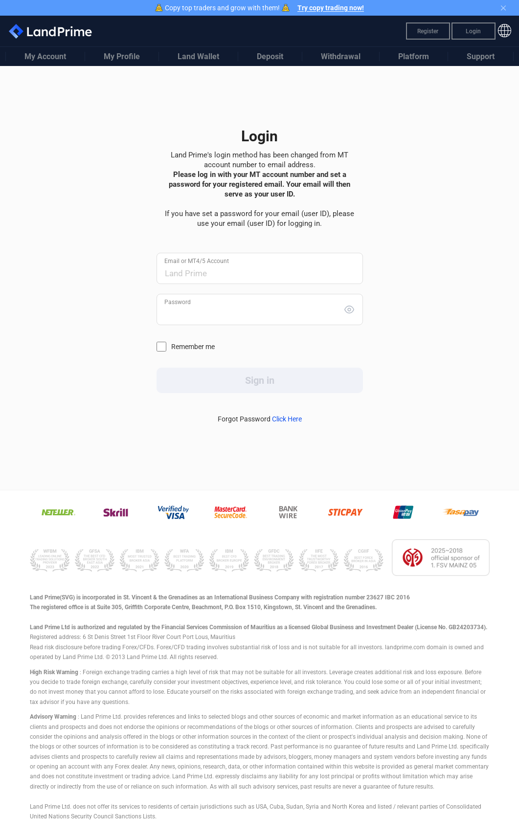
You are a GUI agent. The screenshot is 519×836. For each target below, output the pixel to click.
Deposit (270, 56)
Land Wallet (198, 56)
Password (177, 302)
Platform (413, 56)
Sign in (259, 380)
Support (481, 56)
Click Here (287, 419)
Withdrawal (341, 56)
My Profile (122, 56)
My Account (45, 56)
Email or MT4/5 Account (196, 261)
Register (427, 31)
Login (473, 31)
